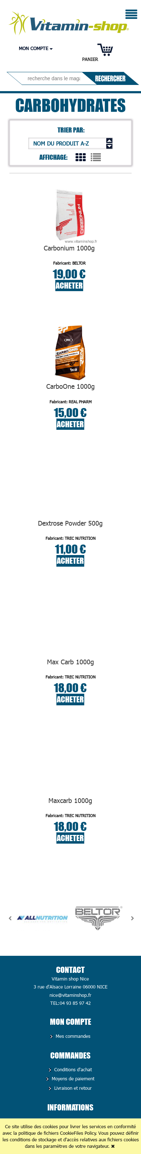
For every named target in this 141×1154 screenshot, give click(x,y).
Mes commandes (72, 1036)
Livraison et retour (72, 1088)
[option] (42, 918)
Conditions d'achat (72, 1069)
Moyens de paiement (72, 1078)
